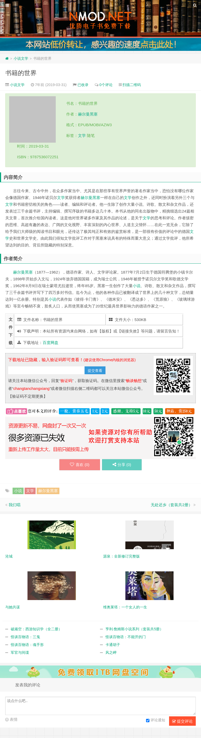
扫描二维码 (131, 85)
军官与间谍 (20, 652)
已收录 (82, 85)
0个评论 (106, 85)
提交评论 (182, 721)
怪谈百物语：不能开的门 (125, 637)
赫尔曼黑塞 (88, 114)
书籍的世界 (21, 72)
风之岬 (110, 652)
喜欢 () (80, 464)
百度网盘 (50, 342)
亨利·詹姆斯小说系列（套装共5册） (134, 629)
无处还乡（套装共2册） (171, 505)
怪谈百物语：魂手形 (27, 645)
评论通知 (155, 720)
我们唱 (14, 505)
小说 (137, 285)
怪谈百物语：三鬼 (25, 637)
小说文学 (21, 58)
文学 (82, 135)
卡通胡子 (112, 645)
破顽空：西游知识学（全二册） (36, 629)
